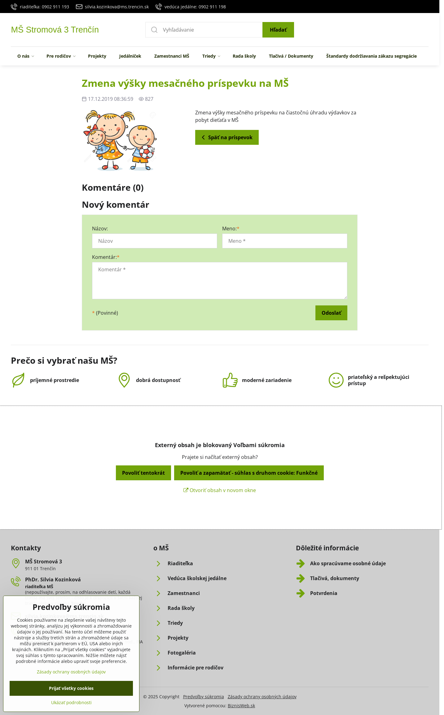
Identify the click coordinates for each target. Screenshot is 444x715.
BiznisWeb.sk (241, 705)
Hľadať (278, 29)
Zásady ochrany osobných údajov (262, 696)
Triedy (77, 603)
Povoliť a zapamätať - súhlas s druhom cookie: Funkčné (249, 472)
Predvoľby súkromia (203, 696)
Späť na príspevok (226, 137)
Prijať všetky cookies (71, 705)
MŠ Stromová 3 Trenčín (55, 30)
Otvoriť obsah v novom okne (219, 490)
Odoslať (331, 312)
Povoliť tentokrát (143, 472)
